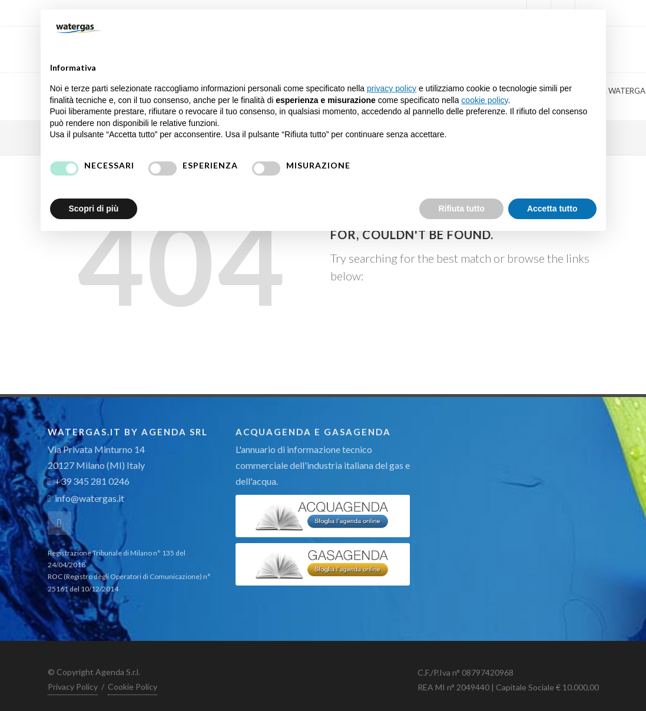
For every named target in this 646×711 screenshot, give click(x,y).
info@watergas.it (89, 498)
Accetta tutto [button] (552, 208)
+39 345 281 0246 (89, 481)
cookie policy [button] (484, 100)
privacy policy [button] (391, 88)
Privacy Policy (73, 687)
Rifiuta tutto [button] (461, 208)
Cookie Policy (132, 687)
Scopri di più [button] (94, 208)
